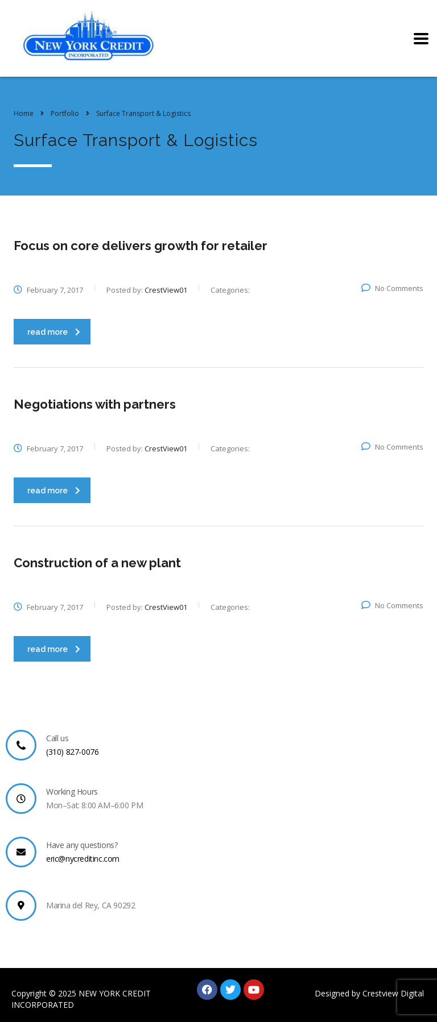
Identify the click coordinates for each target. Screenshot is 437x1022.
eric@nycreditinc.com (82, 858)
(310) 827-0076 (72, 751)
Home (24, 113)
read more (53, 331)
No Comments (392, 288)
